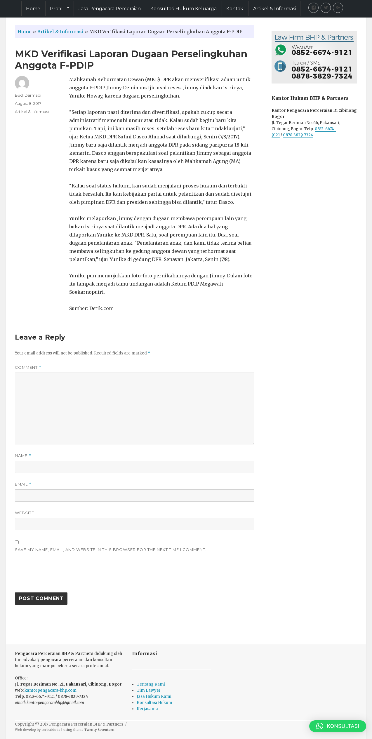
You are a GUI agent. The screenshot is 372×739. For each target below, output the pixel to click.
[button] (337, 726)
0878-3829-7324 (298, 135)
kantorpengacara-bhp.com (51, 690)
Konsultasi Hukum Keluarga (183, 8)
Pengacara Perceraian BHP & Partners (86, 724)
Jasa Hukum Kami (154, 696)
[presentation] (59, 575)
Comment (28, 367)
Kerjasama (147, 708)
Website (24, 512)
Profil (56, 8)
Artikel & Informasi (274, 8)
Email (23, 484)
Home (33, 8)
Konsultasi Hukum (154, 702)
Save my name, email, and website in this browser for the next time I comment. (110, 549)
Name (23, 455)
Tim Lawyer (149, 690)
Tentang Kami (151, 684)
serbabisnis (50, 730)
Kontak (234, 8)
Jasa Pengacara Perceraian (110, 8)
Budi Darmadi (28, 95)
